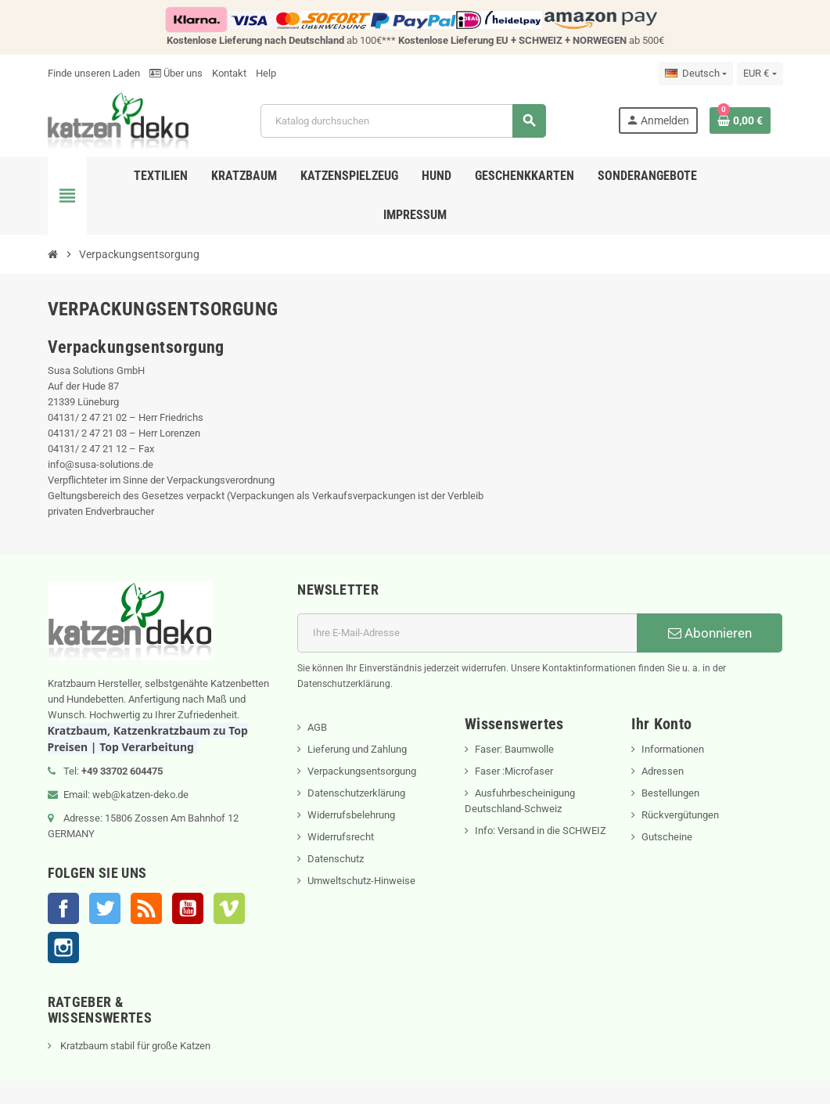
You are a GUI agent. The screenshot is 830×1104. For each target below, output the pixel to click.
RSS (146, 908)
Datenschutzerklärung (356, 793)
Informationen (672, 749)
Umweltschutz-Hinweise (361, 880)
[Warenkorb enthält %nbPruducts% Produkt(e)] (740, 120)
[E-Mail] (467, 633)
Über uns (176, 73)
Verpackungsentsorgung (361, 771)
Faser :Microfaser (514, 771)
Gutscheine (666, 837)
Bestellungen (670, 793)
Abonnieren (710, 633)
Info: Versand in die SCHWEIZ (540, 830)
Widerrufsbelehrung (351, 815)
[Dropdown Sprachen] (696, 73)
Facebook (63, 908)
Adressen (662, 771)
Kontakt (229, 73)
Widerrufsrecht (340, 837)
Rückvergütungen (680, 815)
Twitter (104, 908)
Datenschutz (335, 859)
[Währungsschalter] (759, 73)
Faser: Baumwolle (514, 749)
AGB (317, 727)
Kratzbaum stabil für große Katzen (134, 1046)
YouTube (187, 908)
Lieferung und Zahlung (357, 749)
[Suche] (402, 121)
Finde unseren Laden (94, 73)
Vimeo (229, 908)
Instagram (63, 947)
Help (266, 73)
